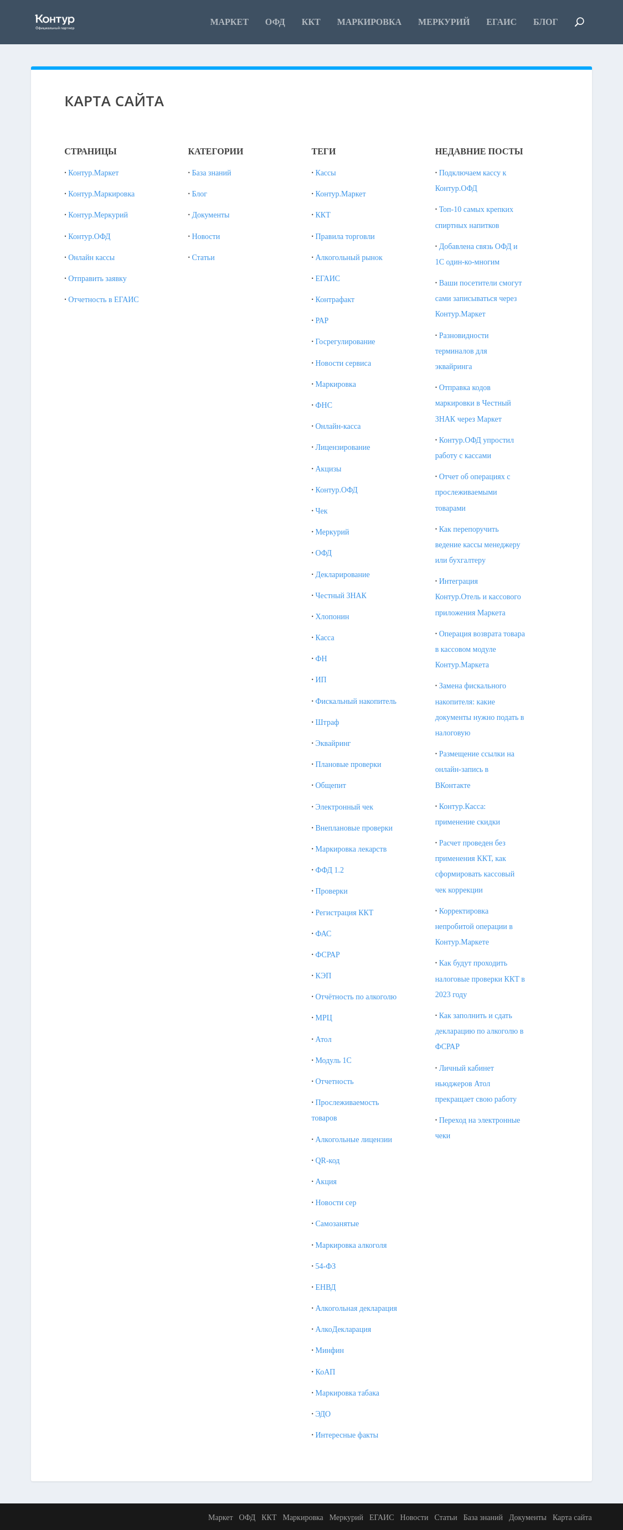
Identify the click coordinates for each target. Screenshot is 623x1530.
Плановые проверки (349, 764)
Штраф (327, 722)
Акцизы (329, 469)
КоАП (326, 1372)
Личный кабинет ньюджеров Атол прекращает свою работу (476, 1083)
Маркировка (369, 22)
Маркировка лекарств (351, 849)
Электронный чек (345, 807)
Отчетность (335, 1081)
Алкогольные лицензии (354, 1139)
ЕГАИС (501, 22)
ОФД (275, 22)
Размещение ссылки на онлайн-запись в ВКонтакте (474, 769)
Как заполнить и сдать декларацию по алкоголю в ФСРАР (479, 1031)
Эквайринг (333, 743)
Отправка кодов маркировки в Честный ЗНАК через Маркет (473, 403)
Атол (324, 1039)
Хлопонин (332, 617)
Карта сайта (572, 1517)
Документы (210, 215)
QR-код (328, 1160)
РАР (322, 321)
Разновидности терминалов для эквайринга (462, 351)
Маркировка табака (348, 1393)
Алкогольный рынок (349, 257)
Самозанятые (337, 1224)
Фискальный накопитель (356, 701)
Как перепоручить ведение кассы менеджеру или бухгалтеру (478, 544)
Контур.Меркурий (98, 215)
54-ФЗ (326, 1266)
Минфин (330, 1350)
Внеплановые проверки (354, 828)
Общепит (331, 785)
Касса (325, 638)
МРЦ (324, 1018)
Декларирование (343, 574)
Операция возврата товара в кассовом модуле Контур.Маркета (480, 649)
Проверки (332, 891)
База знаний (211, 173)
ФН (321, 659)
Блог (545, 22)
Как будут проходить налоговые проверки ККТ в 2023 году (480, 978)
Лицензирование (343, 447)
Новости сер (336, 1203)
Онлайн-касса (338, 426)
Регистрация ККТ (345, 913)
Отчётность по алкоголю (356, 997)
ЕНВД (326, 1287)
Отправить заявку (97, 278)
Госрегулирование (345, 342)
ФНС (324, 405)
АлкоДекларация (344, 1329)
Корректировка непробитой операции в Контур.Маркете (474, 926)
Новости (206, 236)
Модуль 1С (334, 1060)
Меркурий (444, 22)
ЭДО (323, 1414)
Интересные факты (347, 1435)
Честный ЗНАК (341, 596)
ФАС (324, 934)
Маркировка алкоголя (351, 1245)
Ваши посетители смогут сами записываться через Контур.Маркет (478, 298)
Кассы (326, 173)
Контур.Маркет (93, 173)
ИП (321, 680)
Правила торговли (345, 236)
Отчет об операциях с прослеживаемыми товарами (473, 492)
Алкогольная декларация (356, 1308)
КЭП (324, 976)
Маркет (229, 22)
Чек (322, 511)
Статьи (203, 257)
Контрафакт (335, 299)
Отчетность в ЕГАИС (103, 299)
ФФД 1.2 (330, 870)
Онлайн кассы (91, 257)
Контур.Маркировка (101, 194)
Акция (326, 1182)
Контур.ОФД (89, 236)
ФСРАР (328, 955)
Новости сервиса (344, 363)
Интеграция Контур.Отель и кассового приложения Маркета (478, 596)
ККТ (311, 22)
